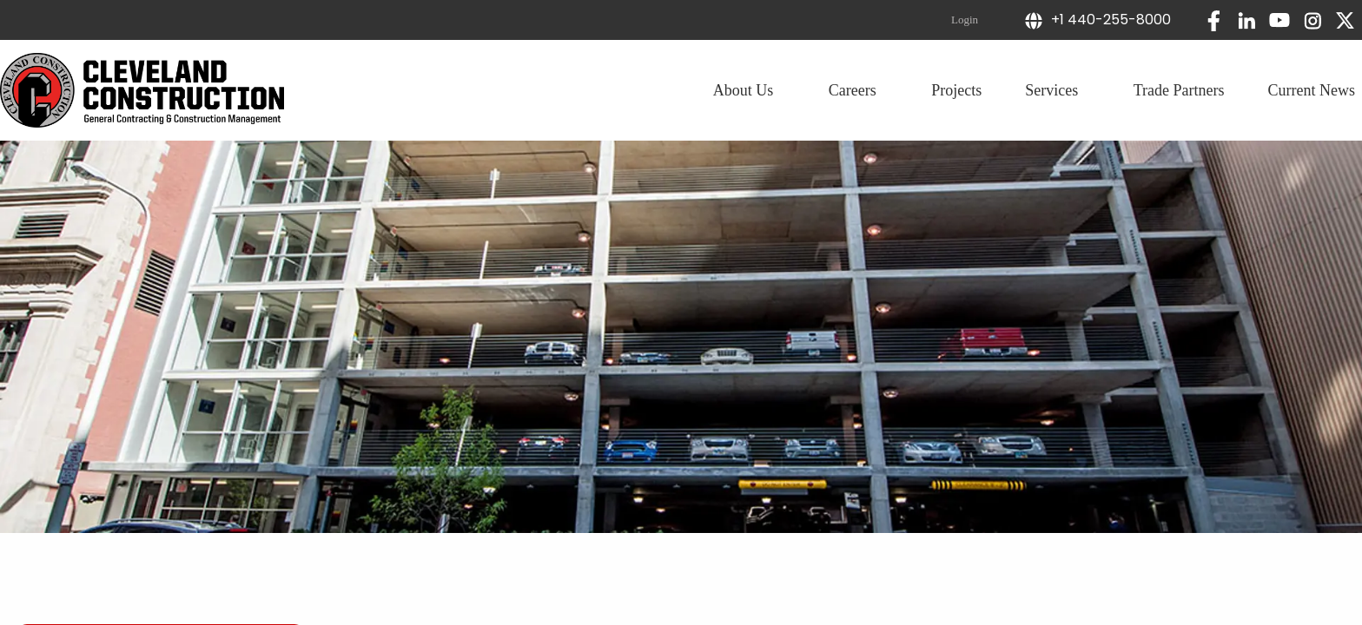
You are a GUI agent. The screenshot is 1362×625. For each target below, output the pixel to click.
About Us (749, 90)
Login (964, 19)
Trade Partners (1179, 90)
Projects (956, 90)
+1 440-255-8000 (1097, 20)
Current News (1311, 90)
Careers (858, 90)
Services (1057, 90)
